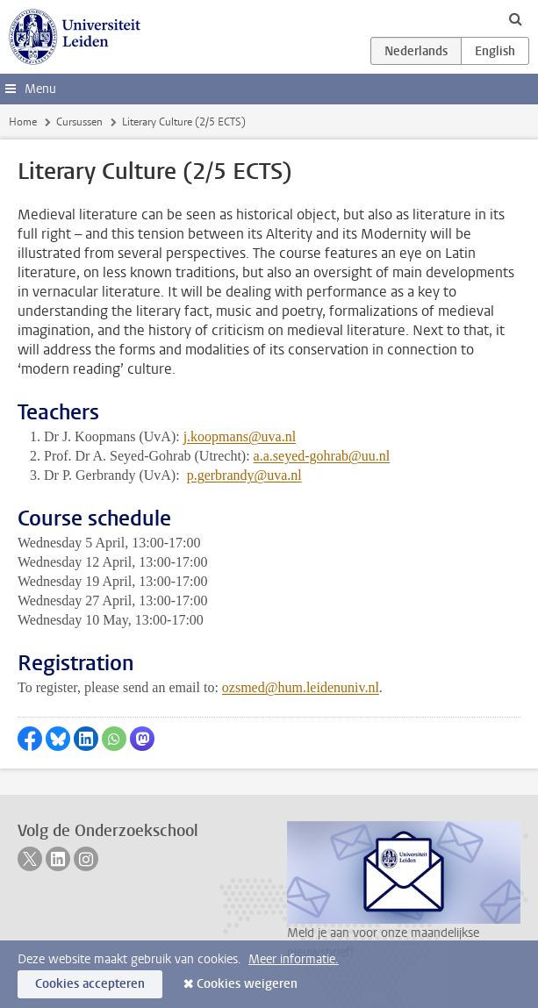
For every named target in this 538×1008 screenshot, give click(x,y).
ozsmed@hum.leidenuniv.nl (300, 687)
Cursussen (79, 122)
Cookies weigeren (247, 984)
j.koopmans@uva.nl (240, 436)
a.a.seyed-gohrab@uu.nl (322, 455)
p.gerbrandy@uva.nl (244, 475)
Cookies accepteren (90, 984)
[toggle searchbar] (515, 18)
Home (23, 122)
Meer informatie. (293, 959)
